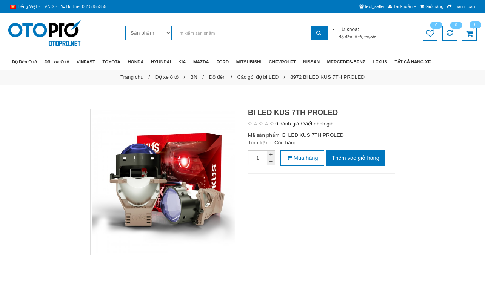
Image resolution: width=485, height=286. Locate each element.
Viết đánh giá (318, 124)
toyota (371, 36)
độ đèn (345, 36)
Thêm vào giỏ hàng (355, 158)
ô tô (358, 36)
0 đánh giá (287, 124)
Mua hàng (302, 158)
